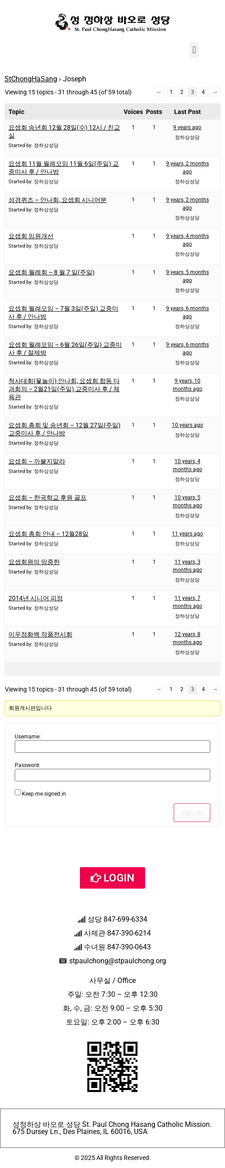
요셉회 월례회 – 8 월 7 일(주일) (51, 272)
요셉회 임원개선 (31, 236)
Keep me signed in (44, 794)
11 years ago (187, 534)
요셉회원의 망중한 (34, 561)
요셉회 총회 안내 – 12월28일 (48, 533)
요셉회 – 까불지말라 (36, 461)
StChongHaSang (30, 79)
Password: (27, 765)
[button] (194, 49)
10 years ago (187, 425)
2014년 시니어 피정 (35, 598)
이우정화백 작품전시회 (40, 634)
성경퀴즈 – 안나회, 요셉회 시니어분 (57, 199)
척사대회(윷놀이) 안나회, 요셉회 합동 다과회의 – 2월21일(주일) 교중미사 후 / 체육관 (64, 389)
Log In (192, 812)
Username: (28, 736)
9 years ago (187, 127)
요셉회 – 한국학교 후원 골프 (47, 497)
